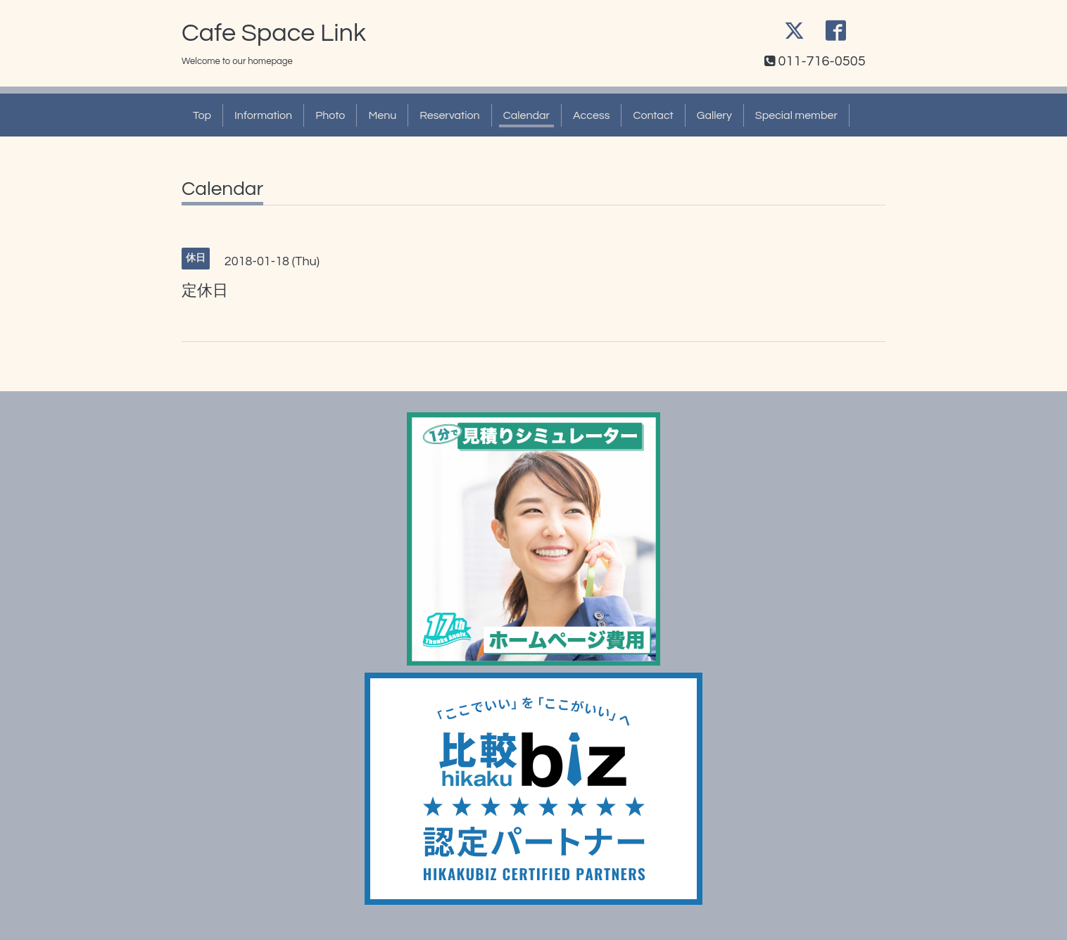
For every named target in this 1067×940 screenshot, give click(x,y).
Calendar (526, 115)
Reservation (449, 115)
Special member (796, 115)
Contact (653, 115)
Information (263, 115)
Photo (330, 115)
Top (202, 115)
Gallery (714, 115)
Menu (382, 115)
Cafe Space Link (274, 33)
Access (591, 115)
